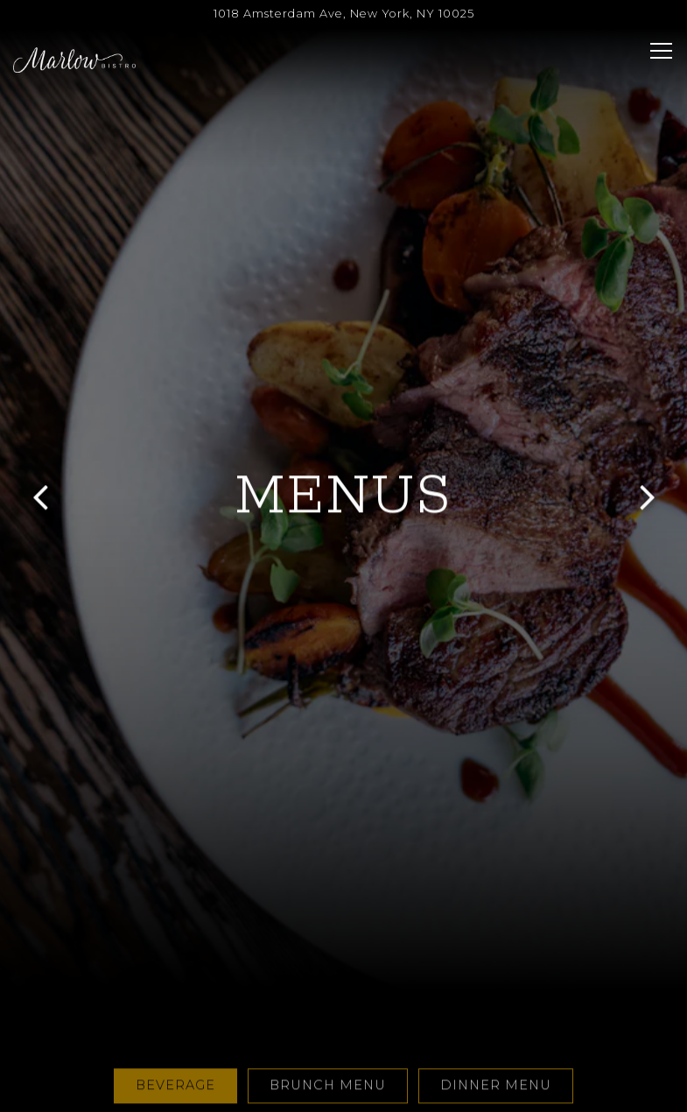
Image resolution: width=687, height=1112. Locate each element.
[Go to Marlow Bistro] (343, 13)
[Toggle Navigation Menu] (661, 51)
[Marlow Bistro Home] (74, 59)
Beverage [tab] (175, 1030)
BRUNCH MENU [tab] (328, 1030)
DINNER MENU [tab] (495, 1030)
